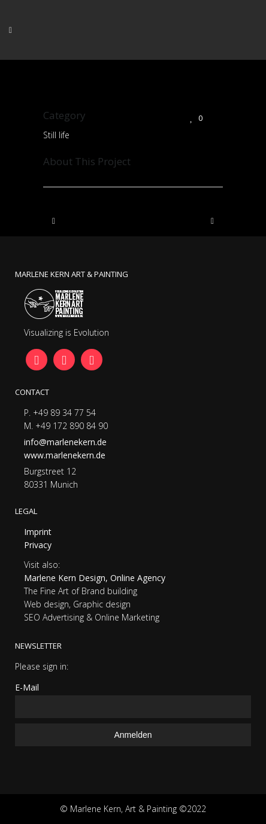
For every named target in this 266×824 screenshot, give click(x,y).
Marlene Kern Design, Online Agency (94, 577)
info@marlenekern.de (65, 442)
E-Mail (27, 687)
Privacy (38, 545)
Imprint (38, 531)
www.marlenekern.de (64, 455)
